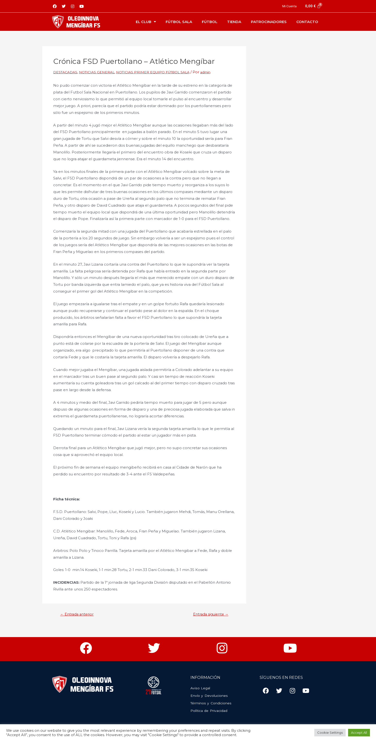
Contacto (307, 21)
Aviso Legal (201, 688)
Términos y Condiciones (212, 703)
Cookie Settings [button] (330, 732)
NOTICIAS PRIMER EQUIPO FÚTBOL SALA (159, 72)
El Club (146, 21)
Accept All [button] (359, 732)
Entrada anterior (79, 614)
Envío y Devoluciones (210, 695)
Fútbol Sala (179, 21)
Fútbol (209, 21)
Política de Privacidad (210, 710)
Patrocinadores (269, 21)
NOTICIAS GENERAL (99, 72)
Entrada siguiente (208, 614)
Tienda (234, 21)
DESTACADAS (66, 72)
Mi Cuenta (289, 6)
